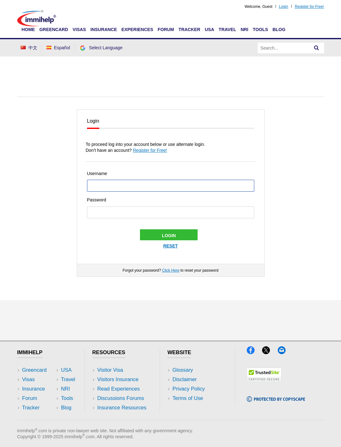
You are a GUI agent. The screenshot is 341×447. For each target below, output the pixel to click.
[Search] (316, 48)
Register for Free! (309, 6)
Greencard (53, 29)
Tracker (189, 29)
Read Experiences (118, 389)
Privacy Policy (189, 389)
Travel (227, 29)
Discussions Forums (120, 398)
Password (96, 199)
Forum (166, 29)
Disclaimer (185, 379)
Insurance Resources (122, 408)
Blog (278, 29)
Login (283, 6)
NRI (244, 29)
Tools (260, 29)
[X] (269, 352)
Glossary (183, 370)
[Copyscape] (276, 399)
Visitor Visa (110, 370)
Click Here (170, 270)
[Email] (285, 352)
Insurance (103, 29)
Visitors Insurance (118, 379)
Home (28, 29)
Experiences (137, 29)
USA (209, 29)
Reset (170, 245)
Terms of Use (188, 398)
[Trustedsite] (264, 380)
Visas (79, 29)
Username (97, 173)
